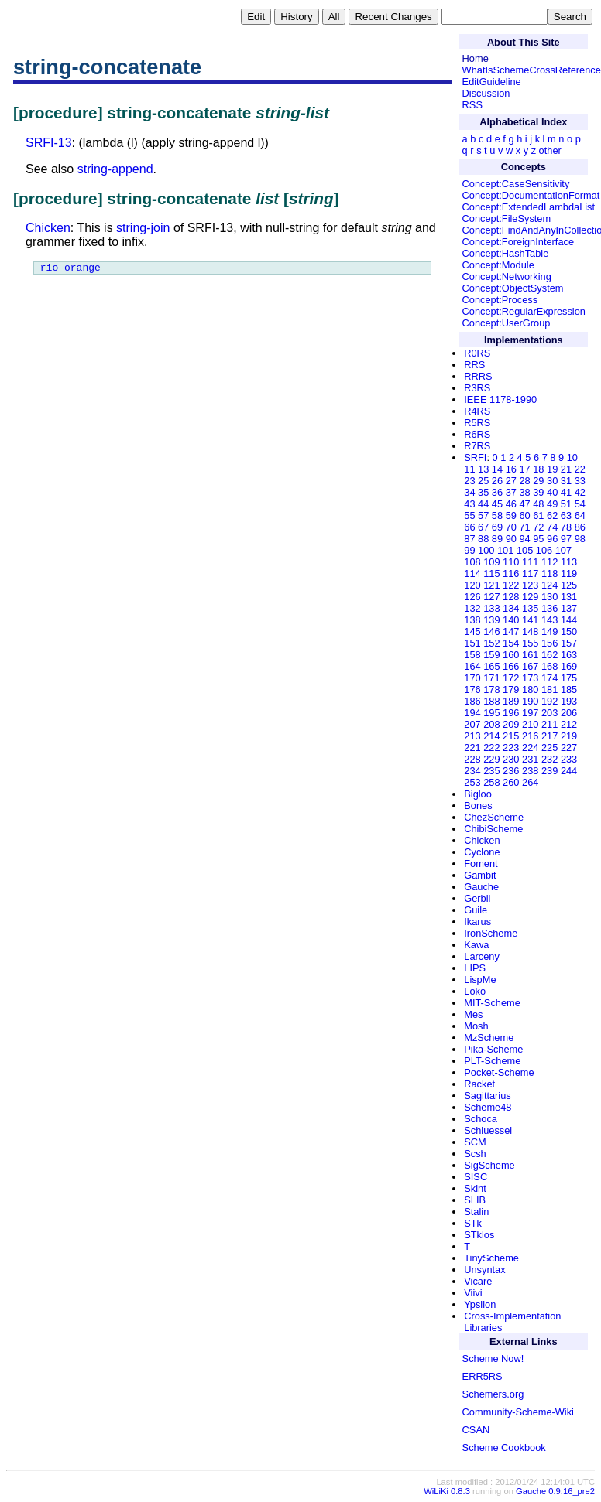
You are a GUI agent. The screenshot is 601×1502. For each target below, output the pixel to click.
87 (469, 538)
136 (549, 608)
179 (511, 689)
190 (530, 701)
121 (491, 585)
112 (549, 562)
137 (569, 608)
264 (530, 782)
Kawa (476, 945)
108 (472, 562)
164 (472, 666)
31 (566, 480)
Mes (473, 1014)
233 (569, 759)
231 (530, 759)
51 (566, 504)
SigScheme (489, 1165)
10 (572, 457)
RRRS (478, 376)
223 (511, 747)
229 (491, 759)
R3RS (477, 388)
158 (472, 655)
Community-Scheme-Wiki (518, 1412)
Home (475, 58)
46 (511, 504)
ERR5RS (482, 1376)
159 (491, 655)
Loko (475, 991)
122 (511, 585)
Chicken (48, 227)
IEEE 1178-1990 (500, 399)
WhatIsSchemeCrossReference (531, 70)
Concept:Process (499, 300)
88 (483, 538)
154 (511, 643)
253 (472, 782)
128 (511, 597)
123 (530, 585)
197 (530, 713)
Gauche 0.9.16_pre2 (555, 1491)
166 (511, 666)
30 (552, 480)
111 (530, 562)
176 (472, 689)
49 (552, 504)
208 (491, 724)
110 (511, 562)
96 (552, 538)
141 (530, 620)
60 (524, 515)
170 (472, 678)
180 (530, 689)
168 (549, 666)
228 (472, 759)
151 (472, 643)
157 (569, 643)
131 (569, 597)
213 (472, 736)
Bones (478, 805)
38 (524, 492)
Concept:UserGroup (506, 323)
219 (569, 736)
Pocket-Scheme (499, 1072)
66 (469, 527)
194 (472, 713)
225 (549, 747)
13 (483, 469)
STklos (479, 1235)
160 (511, 655)
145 (472, 631)
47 (524, 504)
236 (511, 771)
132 (472, 608)
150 (569, 631)
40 (552, 492)
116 (511, 573)
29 (538, 480)
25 (483, 480)
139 (491, 620)
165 (491, 666)
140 (511, 620)
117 (530, 573)
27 (511, 480)
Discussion (486, 93)
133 (491, 608)
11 (469, 469)
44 (483, 504)
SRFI (475, 457)
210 (530, 724)
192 (549, 701)
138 (472, 620)
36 (497, 492)
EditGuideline (491, 81)
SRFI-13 (49, 142)
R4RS (477, 411)
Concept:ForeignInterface (518, 241)
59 (511, 515)
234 (472, 771)
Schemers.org (493, 1394)
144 (569, 620)
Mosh (476, 1026)
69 (497, 527)
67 (483, 527)
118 (549, 573)
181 (549, 689)
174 (549, 678)
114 (472, 573)
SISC (475, 1177)
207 (472, 724)
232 (549, 759)
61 (538, 515)
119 (569, 573)
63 (566, 515)
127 (491, 597)
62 (552, 515)
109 (491, 562)
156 (549, 643)
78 (566, 527)
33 (580, 480)
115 (491, 573)
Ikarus (477, 921)
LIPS (475, 968)
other (550, 150)
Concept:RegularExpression (524, 311)
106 (544, 550)
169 (569, 666)
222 (491, 747)
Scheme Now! (493, 1358)
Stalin (476, 1211)
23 (469, 480)
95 (538, 538)
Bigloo (478, 794)
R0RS (477, 353)
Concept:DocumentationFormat (531, 195)
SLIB (475, 1200)
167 (530, 666)
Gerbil (477, 898)
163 (569, 655)
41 (566, 492)
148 (530, 631)
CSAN (476, 1429)
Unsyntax (484, 1269)
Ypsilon (480, 1304)
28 (524, 480)
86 (580, 527)
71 (524, 527)
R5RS (477, 422)
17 (524, 469)
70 (511, 527)
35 (483, 492)
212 (569, 724)
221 (472, 747)
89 (497, 538)
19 (552, 469)
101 (505, 550)
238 (530, 771)
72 (538, 527)
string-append (115, 169)
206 (569, 713)
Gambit (480, 875)
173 (530, 678)
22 (580, 469)
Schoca (480, 1119)
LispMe (480, 979)
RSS (472, 105)
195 (491, 713)
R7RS (477, 446)
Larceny (482, 956)
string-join (143, 227)
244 (569, 771)
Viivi (473, 1293)
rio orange (70, 269)
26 (497, 480)
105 (525, 550)
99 (469, 550)
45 (497, 504)
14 (497, 469)
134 (511, 608)
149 (549, 631)
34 (469, 492)
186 (472, 701)
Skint (475, 1188)
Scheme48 (487, 1107)
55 (469, 515)
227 (569, 747)
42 (580, 492)
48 (538, 504)
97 (566, 538)
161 (530, 655)
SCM (475, 1142)
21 (566, 469)
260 (511, 782)
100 (486, 550)
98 (580, 538)
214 (491, 736)
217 (549, 736)
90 (511, 538)
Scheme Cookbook (504, 1447)
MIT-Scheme (492, 1003)
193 (569, 701)
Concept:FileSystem (506, 218)
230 (511, 759)
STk (473, 1223)
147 (511, 631)
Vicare (478, 1281)
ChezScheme (494, 817)
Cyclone (482, 852)
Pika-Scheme (493, 1049)
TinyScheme (491, 1258)
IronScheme (490, 933)
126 (472, 597)
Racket (479, 1084)
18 (538, 469)
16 (511, 469)
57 (483, 515)
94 (524, 538)
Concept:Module (498, 265)
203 (549, 713)
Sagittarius (487, 1095)
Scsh (475, 1153)
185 (569, 689)
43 (469, 504)
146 (491, 631)
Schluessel (488, 1130)
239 (549, 771)
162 (549, 655)
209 (511, 724)
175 (569, 678)
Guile (475, 910)
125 (569, 585)
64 (580, 515)
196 (511, 713)
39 (538, 492)
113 (569, 562)
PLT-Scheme (492, 1061)
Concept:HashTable (505, 253)
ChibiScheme (493, 829)
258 (491, 782)
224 (530, 747)
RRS (474, 364)
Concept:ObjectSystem (513, 288)
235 (491, 771)
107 (563, 550)
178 (491, 689)
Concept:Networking (506, 276)
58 (497, 515)
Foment (480, 863)
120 (472, 585)
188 (491, 701)
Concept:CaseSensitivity (516, 183)
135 (530, 608)
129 (530, 597)
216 (530, 736)
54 (580, 504)
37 (511, 492)
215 (511, 736)
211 (549, 724)
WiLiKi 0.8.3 (447, 1491)
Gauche (481, 887)
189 (511, 701)
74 (552, 527)
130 (549, 597)
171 (491, 678)
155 (530, 643)
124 (549, 585)
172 (511, 678)
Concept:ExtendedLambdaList (528, 207)
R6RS (477, 434)
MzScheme (488, 1037)
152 (491, 643)
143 (549, 620)
